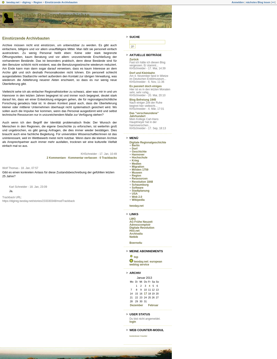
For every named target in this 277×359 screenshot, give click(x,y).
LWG (132, 218)
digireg (26, 2)
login (132, 321)
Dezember (136, 305)
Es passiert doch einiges (145, 86)
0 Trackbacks (108, 157)
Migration (138, 166)
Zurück (134, 59)
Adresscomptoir (140, 224)
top (136, 257)
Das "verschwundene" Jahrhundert (144, 115)
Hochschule (139, 157)
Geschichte (139, 151)
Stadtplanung (140, 190)
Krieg (135, 160)
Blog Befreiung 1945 (142, 99)
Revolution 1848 (142, 181)
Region (37, 2)
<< (273, 2)
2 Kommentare (56, 157)
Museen (137, 172)
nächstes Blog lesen (258, 2)
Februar (153, 305)
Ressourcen (140, 178)
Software (137, 187)
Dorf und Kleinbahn (142, 73)
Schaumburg (140, 184)
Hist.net (134, 230)
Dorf (134, 148)
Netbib (133, 236)
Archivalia (136, 233)
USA (134, 193)
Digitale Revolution (141, 227)
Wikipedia (138, 199)
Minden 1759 (140, 169)
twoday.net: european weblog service (145, 263)
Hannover (138, 154)
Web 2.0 (137, 196)
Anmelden (238, 2)
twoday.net (12, 2)
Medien (136, 163)
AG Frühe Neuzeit (141, 221)
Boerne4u (135, 242)
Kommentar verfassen (82, 157)
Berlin (136, 145)
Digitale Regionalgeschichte (52, 15)
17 (145, 293)
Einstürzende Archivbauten (61, 2)
